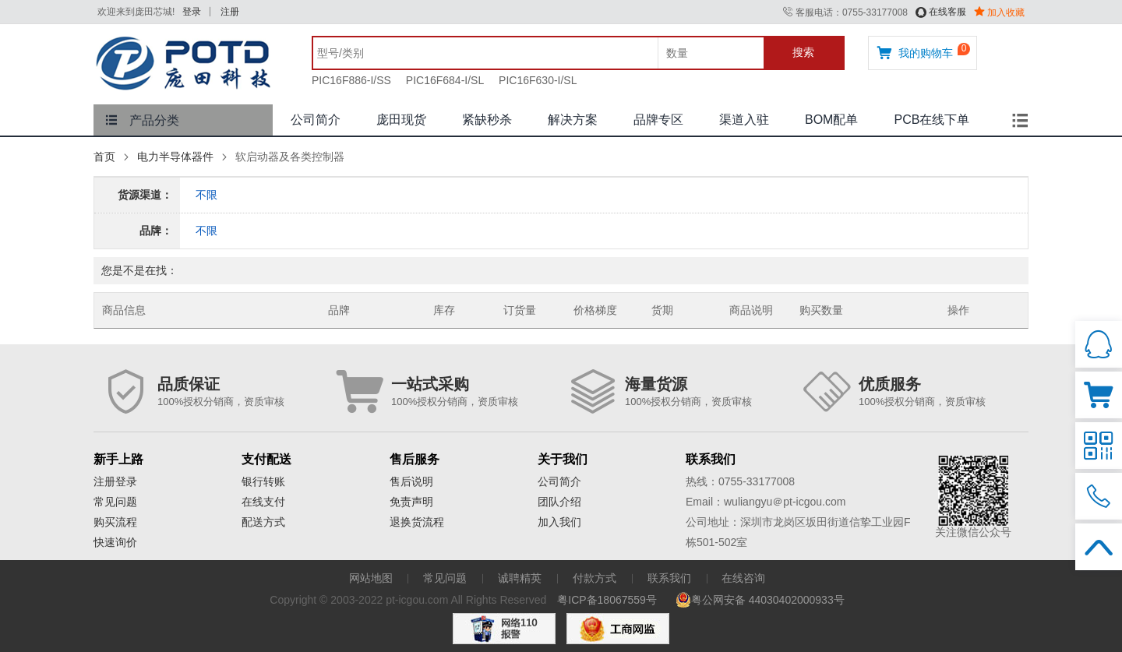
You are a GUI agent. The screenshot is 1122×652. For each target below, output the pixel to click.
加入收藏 (999, 12)
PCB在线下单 (931, 119)
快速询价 (115, 542)
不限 (206, 195)
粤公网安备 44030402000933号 (760, 600)
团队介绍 (559, 501)
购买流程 (115, 522)
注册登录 (115, 481)
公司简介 (315, 119)
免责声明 (411, 501)
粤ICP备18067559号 (607, 600)
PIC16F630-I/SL (538, 80)
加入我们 (559, 522)
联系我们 (669, 578)
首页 (104, 156)
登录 (191, 11)
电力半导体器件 (175, 156)
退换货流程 (417, 522)
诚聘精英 (520, 578)
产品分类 (142, 120)
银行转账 (263, 481)
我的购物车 (915, 52)
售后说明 (411, 481)
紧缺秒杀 (487, 119)
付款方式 (594, 578)
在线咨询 (743, 578)
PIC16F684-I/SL (445, 80)
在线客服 (941, 11)
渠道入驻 (744, 119)
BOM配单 (831, 119)
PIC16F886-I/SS (351, 80)
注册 (230, 11)
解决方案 (573, 119)
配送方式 (263, 522)
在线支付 (263, 501)
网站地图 (371, 578)
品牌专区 (658, 119)
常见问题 (115, 501)
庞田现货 (401, 119)
